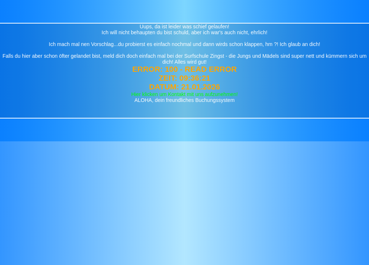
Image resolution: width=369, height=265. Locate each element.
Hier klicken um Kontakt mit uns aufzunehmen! (184, 94)
